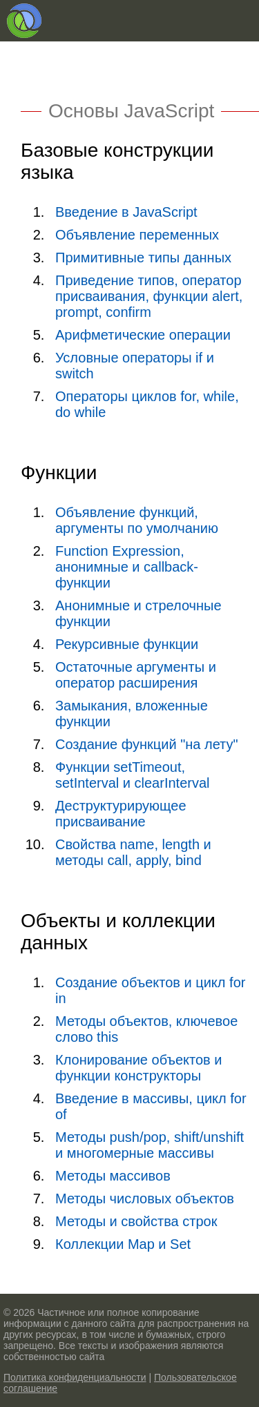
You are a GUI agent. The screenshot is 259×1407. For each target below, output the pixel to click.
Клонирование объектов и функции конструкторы (138, 1067)
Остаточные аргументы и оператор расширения (135, 674)
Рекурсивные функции (126, 644)
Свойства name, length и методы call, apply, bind (133, 852)
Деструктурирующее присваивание (120, 813)
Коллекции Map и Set (123, 1244)
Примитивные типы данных (143, 257)
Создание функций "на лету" (146, 744)
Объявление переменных (137, 234)
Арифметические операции (143, 334)
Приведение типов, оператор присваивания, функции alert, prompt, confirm (148, 296)
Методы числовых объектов (144, 1198)
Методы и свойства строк (136, 1221)
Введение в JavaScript (126, 212)
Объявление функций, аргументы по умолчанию (136, 520)
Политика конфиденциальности (74, 1377)
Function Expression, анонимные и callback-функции (126, 566)
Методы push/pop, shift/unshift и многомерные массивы (149, 1145)
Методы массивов (113, 1175)
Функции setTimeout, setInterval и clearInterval (132, 774)
